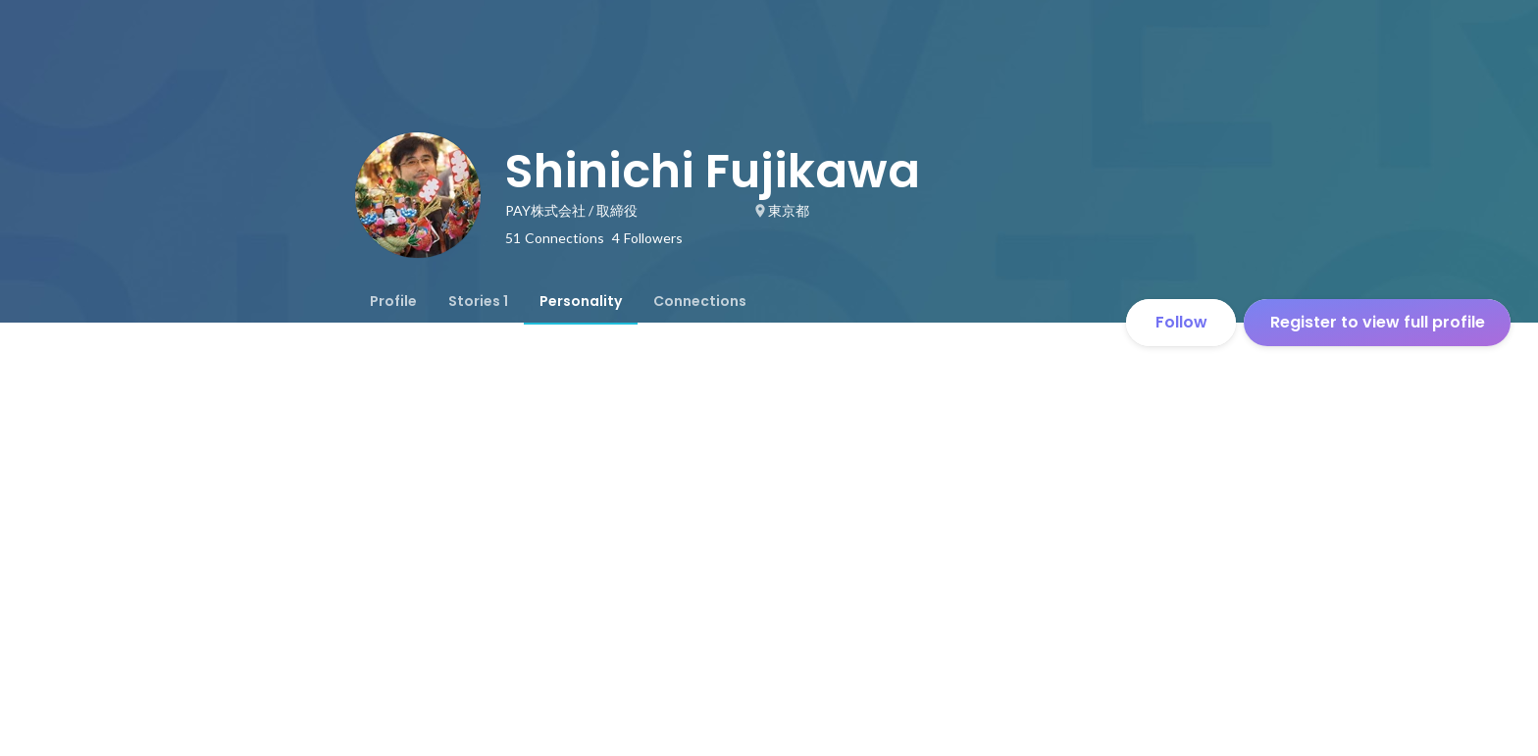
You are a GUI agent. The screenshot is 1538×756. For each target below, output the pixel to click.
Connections (699, 301)
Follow (1181, 322)
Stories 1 (478, 301)
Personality (580, 301)
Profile (393, 301)
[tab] (393, 301)
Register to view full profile (1377, 322)
